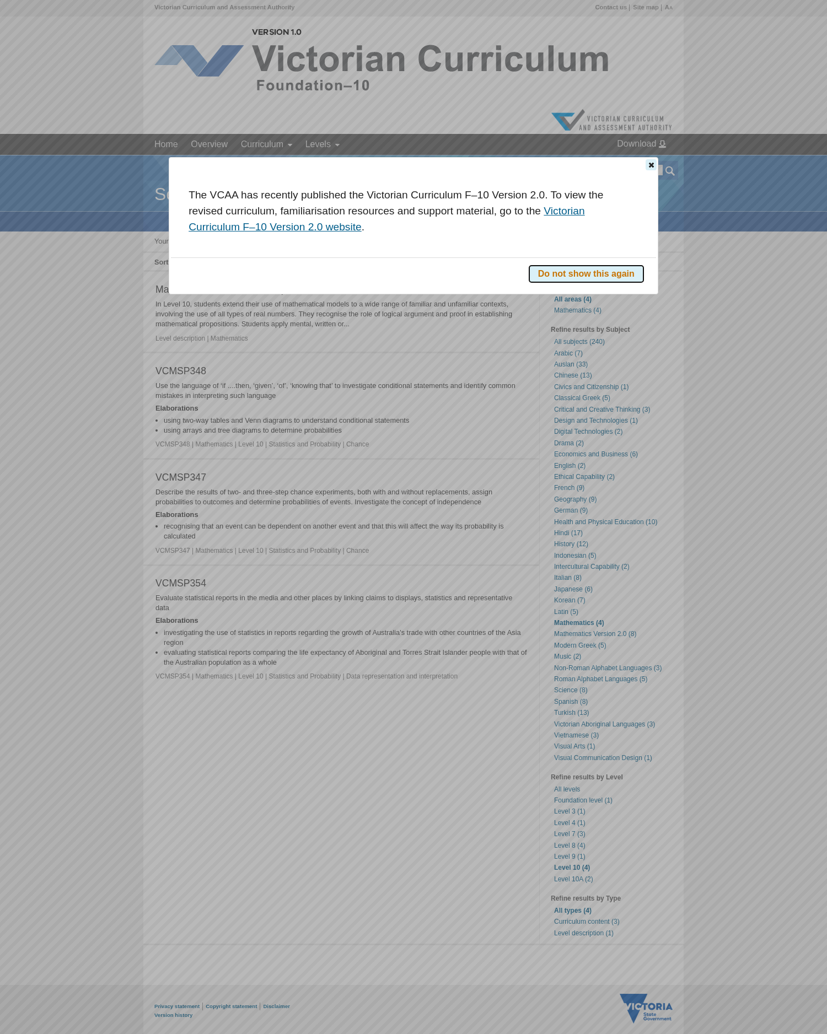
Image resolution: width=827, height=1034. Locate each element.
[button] (651, 164)
